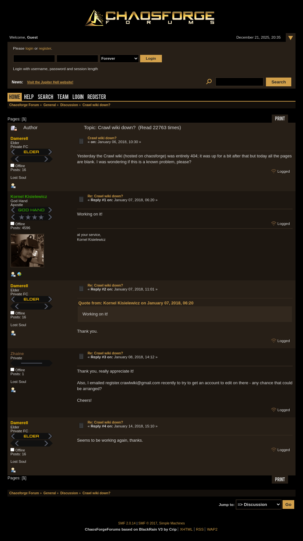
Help (29, 97)
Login (78, 97)
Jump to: (227, 505)
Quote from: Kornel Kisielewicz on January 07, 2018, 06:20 (135, 303)
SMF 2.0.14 (127, 523)
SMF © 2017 (147, 523)
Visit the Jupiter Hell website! (50, 82)
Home (14, 97)
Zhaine (17, 353)
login (29, 48)
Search (45, 97)
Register (96, 97)
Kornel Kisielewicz (28, 196)
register (45, 48)
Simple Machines (172, 523)
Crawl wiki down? (101, 138)
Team (63, 97)
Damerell (19, 138)
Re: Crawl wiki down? (105, 196)
